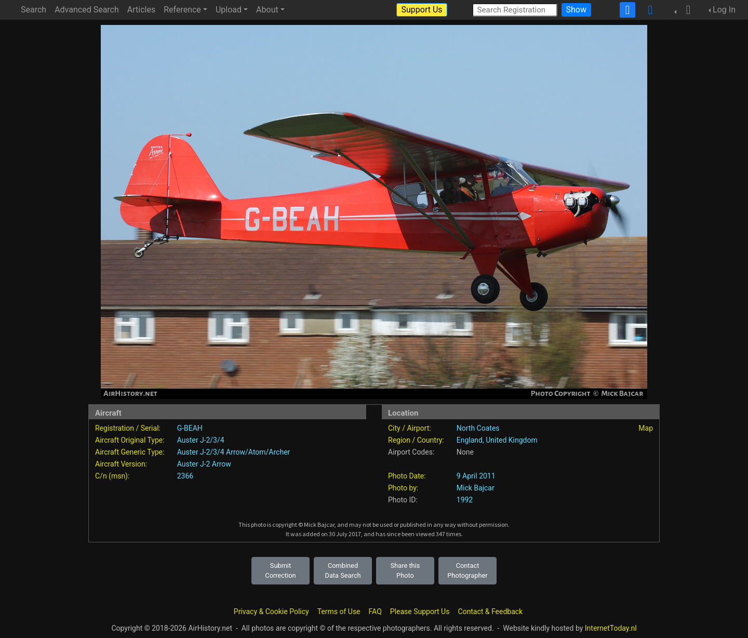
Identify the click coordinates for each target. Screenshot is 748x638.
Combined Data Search (343, 570)
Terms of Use (338, 611)
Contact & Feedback (490, 611)
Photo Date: (407, 476)
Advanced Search (87, 10)
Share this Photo (405, 570)
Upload (229, 10)
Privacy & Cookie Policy (271, 611)
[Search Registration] (514, 9)
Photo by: (403, 488)
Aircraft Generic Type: (129, 452)
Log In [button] (724, 10)
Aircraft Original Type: (130, 440)
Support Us (421, 10)
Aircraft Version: (121, 464)
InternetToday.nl (611, 628)
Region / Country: (416, 440)
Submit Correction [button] (280, 570)
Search (33, 10)
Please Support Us (420, 611)
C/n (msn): (112, 476)
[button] (685, 10)
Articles (141, 10)
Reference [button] (182, 10)
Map (645, 428)
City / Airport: (409, 428)
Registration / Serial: (128, 428)
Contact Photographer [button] (467, 570)
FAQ (375, 611)
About (267, 10)
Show (576, 10)
